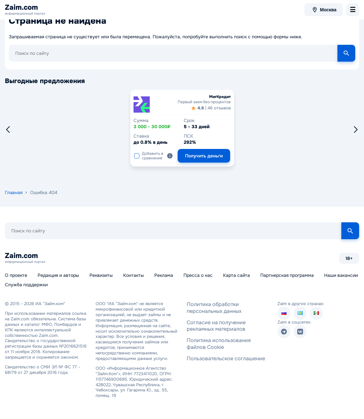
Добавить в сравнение (148, 156)
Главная (13, 192)
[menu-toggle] (352, 9)
